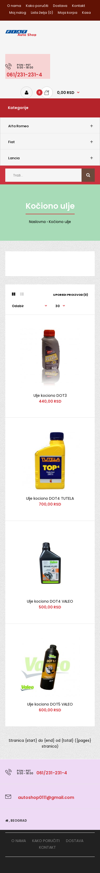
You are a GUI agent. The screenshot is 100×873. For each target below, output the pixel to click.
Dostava (60, 5)
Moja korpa (67, 12)
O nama (14, 5)
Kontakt (78, 5)
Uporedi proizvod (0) (70, 295)
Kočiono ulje (60, 221)
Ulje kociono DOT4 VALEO (50, 601)
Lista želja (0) (42, 12)
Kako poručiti (37, 5)
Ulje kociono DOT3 (50, 395)
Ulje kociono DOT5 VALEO (50, 704)
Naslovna (37, 221)
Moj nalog (17, 12)
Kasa (86, 12)
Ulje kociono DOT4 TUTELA (50, 498)
